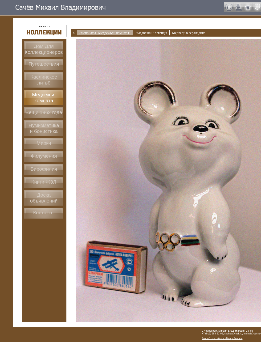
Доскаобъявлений (43, 197)
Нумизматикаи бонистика (44, 128)
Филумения (44, 156)
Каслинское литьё (43, 79)
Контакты (44, 212)
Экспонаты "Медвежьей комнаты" (104, 33)
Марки (44, 143)
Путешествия (44, 64)
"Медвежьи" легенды (151, 33)
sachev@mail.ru (233, 333)
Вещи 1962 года (43, 112)
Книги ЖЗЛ (43, 182)
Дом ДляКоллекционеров (44, 49)
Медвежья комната (44, 97)
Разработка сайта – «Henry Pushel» (222, 338)
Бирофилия (43, 169)
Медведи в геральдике (188, 33)
